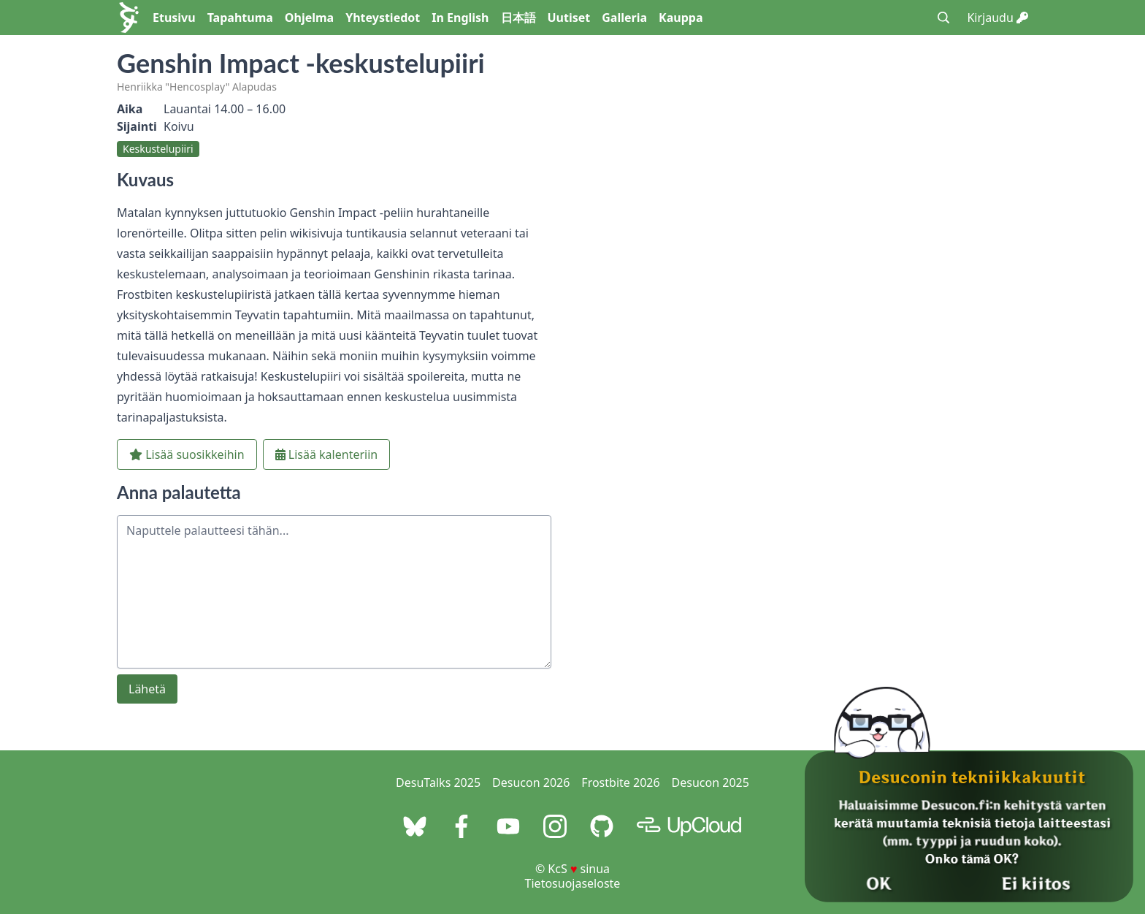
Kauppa (680, 17)
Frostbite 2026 (620, 782)
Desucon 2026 (531, 782)
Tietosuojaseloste (573, 883)
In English (460, 17)
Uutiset (569, 17)
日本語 (518, 17)
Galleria (624, 17)
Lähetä (147, 689)
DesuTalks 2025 (438, 782)
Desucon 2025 (710, 782)
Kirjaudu (997, 17)
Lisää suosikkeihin (187, 454)
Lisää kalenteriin (326, 454)
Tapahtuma (240, 17)
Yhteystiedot (382, 17)
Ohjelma (309, 17)
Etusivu (174, 17)
